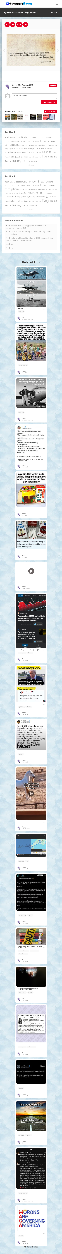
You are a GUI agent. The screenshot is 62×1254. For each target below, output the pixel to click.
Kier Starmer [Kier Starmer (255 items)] (43, 145)
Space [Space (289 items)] (26, 157)
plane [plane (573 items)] (35, 148)
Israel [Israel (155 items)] (35, 145)
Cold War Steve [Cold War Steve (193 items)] (25, 142)
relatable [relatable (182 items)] (39, 152)
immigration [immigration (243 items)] (29, 145)
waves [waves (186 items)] (31, 161)
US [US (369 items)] (27, 161)
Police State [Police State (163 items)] (48, 149)
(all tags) (31, 165)
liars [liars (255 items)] (20, 148)
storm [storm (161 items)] (31, 157)
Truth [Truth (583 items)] (8, 161)
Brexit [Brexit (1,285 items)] (41, 137)
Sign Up (54, 12)
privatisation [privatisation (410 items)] (10, 152)
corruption (22, 653)
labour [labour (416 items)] (51, 145)
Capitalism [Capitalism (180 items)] (8, 141)
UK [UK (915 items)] (23, 161)
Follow (53, 85)
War (27, 861)
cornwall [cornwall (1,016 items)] (36, 141)
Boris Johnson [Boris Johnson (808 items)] (29, 137)
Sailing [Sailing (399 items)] (13, 156)
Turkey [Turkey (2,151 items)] (16, 161)
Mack (24, 317)
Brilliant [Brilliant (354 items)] (49, 137)
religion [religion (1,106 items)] (47, 152)
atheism (21, 1135)
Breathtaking (26, 588)
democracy (22, 992)
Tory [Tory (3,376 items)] (45, 156)
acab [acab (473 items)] (7, 137)
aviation (21, 311)
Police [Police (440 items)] (41, 148)
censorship (34, 951)
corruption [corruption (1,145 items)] (11, 145)
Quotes (20, 111)
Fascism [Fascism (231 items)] (21, 145)
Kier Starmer (23, 954)
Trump (30, 653)
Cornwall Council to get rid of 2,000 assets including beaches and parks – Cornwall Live (29, 239)
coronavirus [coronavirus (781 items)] (48, 141)
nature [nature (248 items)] (24, 148)
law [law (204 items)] (17, 149)
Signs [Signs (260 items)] (21, 157)
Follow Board (50, 111)
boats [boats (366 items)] (18, 137)
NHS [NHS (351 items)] (30, 148)
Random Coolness (27, 319)
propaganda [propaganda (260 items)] (21, 152)
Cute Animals (26, 829)
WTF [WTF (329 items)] (35, 161)
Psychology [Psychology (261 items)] (31, 152)
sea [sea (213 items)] (17, 157)
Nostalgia (24, 373)
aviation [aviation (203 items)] (12, 138)
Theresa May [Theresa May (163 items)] (37, 157)
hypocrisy (22, 707)
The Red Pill (25, 467)
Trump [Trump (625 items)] (53, 156)
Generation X (23, 365)
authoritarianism (24, 951)
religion (28, 1135)
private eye (31, 1047)
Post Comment (49, 102)
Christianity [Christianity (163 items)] (15, 141)
